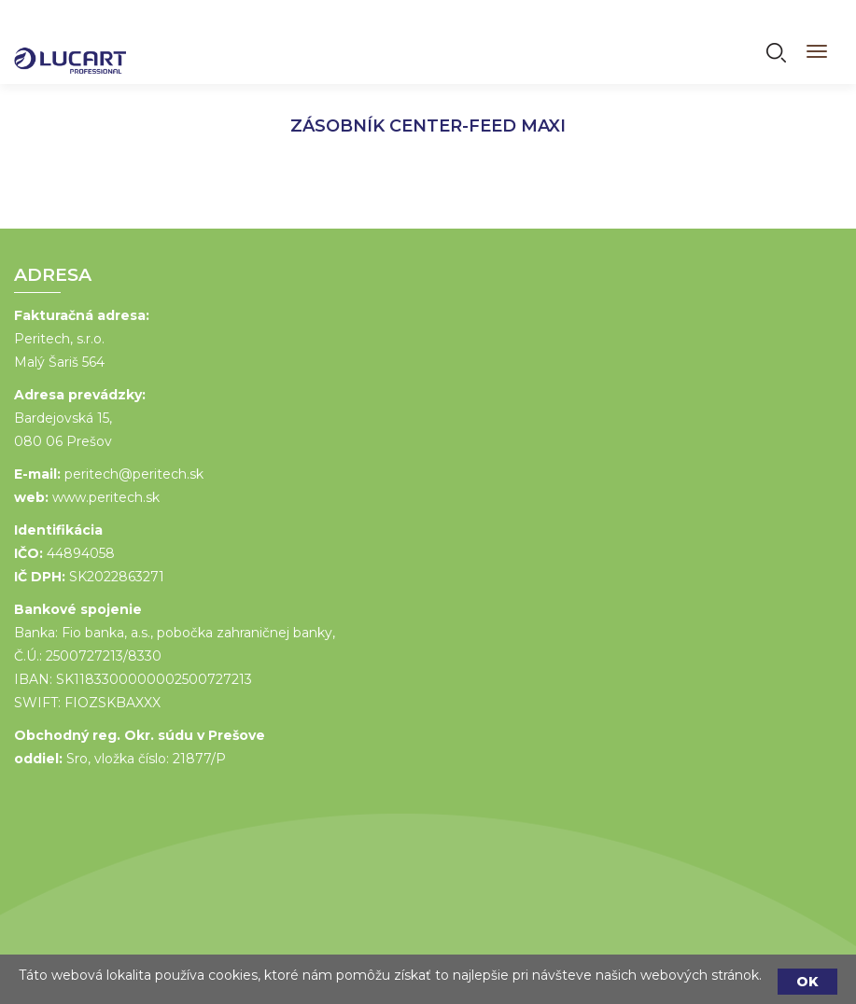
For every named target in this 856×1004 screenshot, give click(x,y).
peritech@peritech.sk (133, 474)
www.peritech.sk (105, 497)
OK (807, 981)
